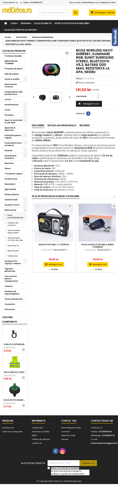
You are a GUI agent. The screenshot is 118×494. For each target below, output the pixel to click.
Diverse (8, 150)
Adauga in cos (88, 103)
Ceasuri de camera (13, 224)
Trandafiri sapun (14, 173)
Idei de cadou (12, 73)
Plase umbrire (12, 194)
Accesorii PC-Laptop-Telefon (13, 262)
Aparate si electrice (10, 129)
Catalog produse (14, 51)
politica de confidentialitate (73, 474)
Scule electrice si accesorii (20, 29)
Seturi (8, 168)
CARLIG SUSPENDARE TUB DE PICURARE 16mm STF (15, 344)
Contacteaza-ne (10, 2)
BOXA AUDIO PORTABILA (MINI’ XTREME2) (98, 245)
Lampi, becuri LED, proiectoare (14, 93)
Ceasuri (9, 286)
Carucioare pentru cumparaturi (11, 278)
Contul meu (37, 427)
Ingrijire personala (10, 269)
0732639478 (36, 2)
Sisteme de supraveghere (12, 292)
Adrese (64, 439)
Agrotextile (10, 189)
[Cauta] (59, 13)
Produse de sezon (14, 68)
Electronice (10, 210)
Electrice (9, 163)
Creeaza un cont (107, 2)
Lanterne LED (11, 199)
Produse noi (8, 427)
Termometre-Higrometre (14, 231)
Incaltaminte (11, 104)
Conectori (10, 304)
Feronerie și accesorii (10, 156)
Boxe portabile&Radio (16, 216)
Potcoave (9, 309)
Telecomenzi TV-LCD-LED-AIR (15, 239)
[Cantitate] (92, 96)
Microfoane (13, 250)
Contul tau (68, 420)
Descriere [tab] (38, 125)
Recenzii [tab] (85, 125)
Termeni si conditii (40, 431)
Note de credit (68, 435)
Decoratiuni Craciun (11, 85)
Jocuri (8, 99)
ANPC (34, 435)
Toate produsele (13, 55)
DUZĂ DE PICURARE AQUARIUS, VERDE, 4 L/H (15, 400)
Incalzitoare (11, 178)
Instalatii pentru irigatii (13, 136)
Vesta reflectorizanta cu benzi (15, 372)
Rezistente (10, 184)
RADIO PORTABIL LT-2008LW (54, 244)
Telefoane (13, 255)
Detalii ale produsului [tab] (62, 125)
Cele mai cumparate (9, 319)
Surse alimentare (14, 299)
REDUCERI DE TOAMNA (11, 62)
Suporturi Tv (13, 245)
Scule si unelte (42, 23)
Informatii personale (71, 427)
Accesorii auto (12, 204)
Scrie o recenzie (86, 82)
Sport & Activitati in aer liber (72, 23)
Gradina (25, 23)
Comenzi (65, 431)
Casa (14, 23)
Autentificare (87, 2)
